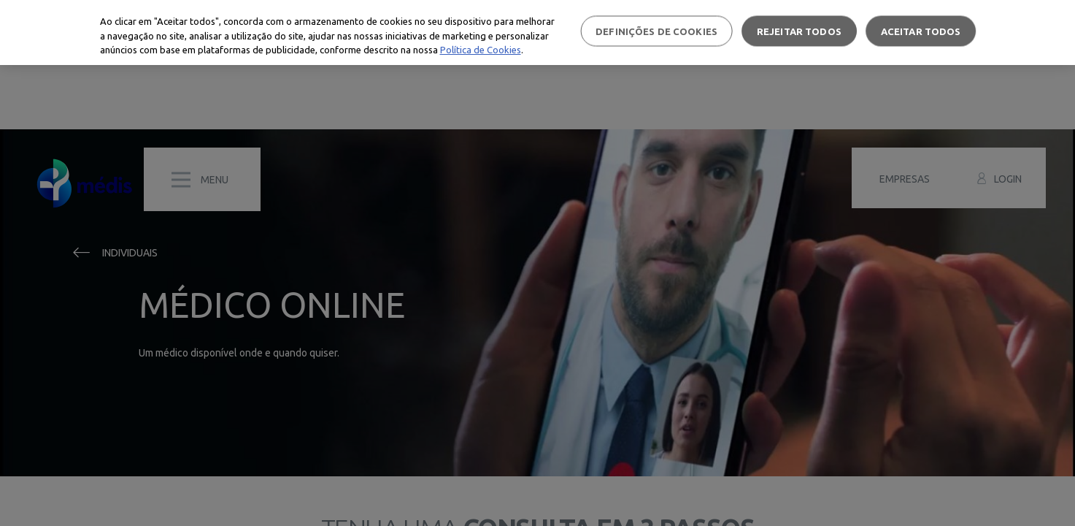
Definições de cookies (656, 31)
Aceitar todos (921, 31)
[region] (537, 32)
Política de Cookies (480, 50)
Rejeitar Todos (799, 31)
